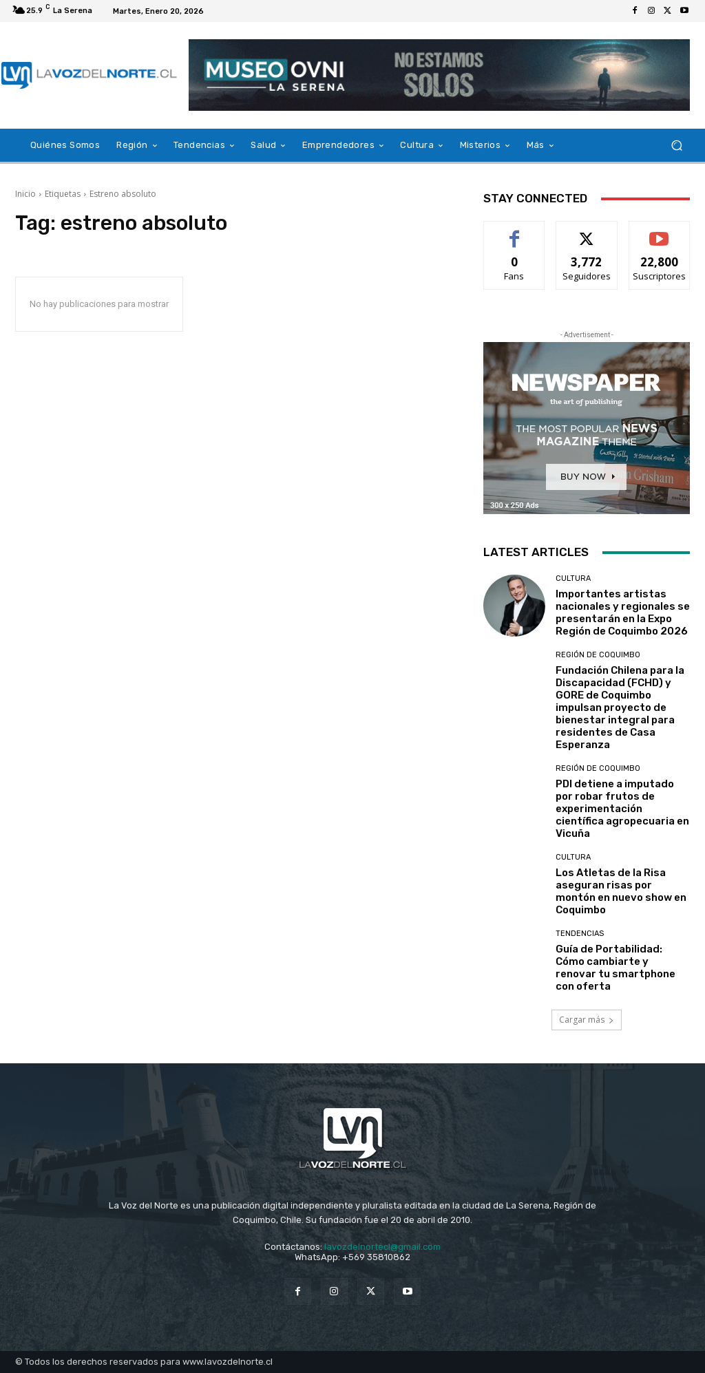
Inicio (25, 194)
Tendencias (580, 933)
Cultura (573, 578)
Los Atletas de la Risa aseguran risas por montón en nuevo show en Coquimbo (621, 891)
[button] (676, 145)
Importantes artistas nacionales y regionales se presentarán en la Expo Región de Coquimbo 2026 (623, 612)
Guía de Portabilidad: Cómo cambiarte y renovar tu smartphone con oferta (615, 967)
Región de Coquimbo (598, 655)
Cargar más (586, 1019)
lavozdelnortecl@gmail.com (382, 1247)
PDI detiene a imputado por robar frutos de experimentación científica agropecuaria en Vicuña (622, 809)
